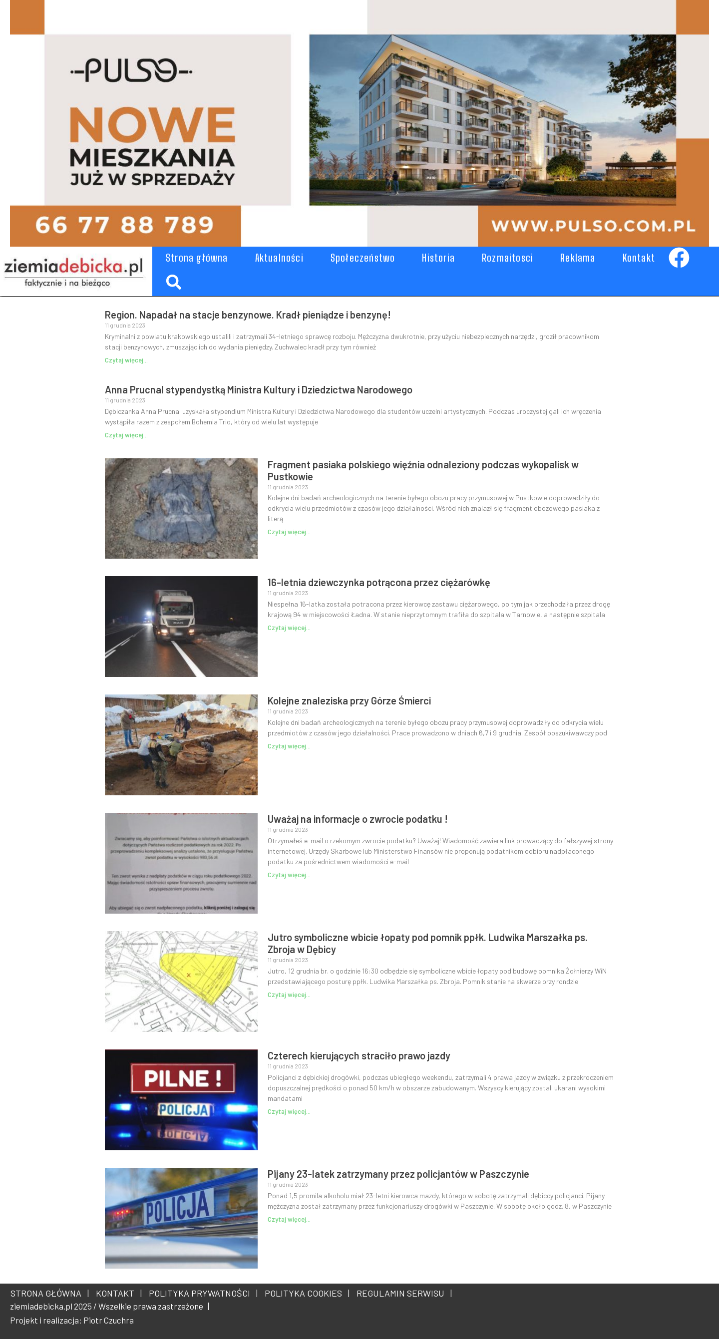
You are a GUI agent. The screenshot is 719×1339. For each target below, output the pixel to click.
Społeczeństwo (363, 258)
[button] (173, 282)
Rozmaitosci (507, 258)
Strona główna (197, 258)
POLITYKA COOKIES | (305, 1293)
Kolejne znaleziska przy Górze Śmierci (349, 700)
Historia (438, 258)
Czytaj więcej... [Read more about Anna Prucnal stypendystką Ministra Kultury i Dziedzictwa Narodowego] (126, 435)
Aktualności (279, 258)
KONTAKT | (117, 1293)
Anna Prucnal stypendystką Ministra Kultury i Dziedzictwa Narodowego (258, 389)
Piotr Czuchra (108, 1320)
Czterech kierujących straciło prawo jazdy (359, 1055)
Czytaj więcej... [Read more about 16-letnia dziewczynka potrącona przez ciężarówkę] (289, 628)
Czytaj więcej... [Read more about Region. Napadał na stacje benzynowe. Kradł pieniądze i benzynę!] (126, 360)
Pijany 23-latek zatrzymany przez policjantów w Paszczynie (398, 1174)
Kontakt (639, 258)
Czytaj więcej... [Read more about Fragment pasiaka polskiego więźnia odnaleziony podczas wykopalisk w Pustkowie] (289, 532)
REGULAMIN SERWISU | (402, 1293)
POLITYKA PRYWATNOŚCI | (201, 1293)
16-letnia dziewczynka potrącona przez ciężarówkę (379, 582)
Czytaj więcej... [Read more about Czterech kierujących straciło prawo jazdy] (289, 1111)
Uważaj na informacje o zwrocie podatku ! (358, 819)
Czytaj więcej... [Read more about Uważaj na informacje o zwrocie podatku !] (289, 875)
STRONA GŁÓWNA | (49, 1293)
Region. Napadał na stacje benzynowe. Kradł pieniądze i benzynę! (248, 315)
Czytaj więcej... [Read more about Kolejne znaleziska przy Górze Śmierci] (289, 746)
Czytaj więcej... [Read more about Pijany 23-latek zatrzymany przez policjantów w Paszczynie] (289, 1219)
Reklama (577, 258)
